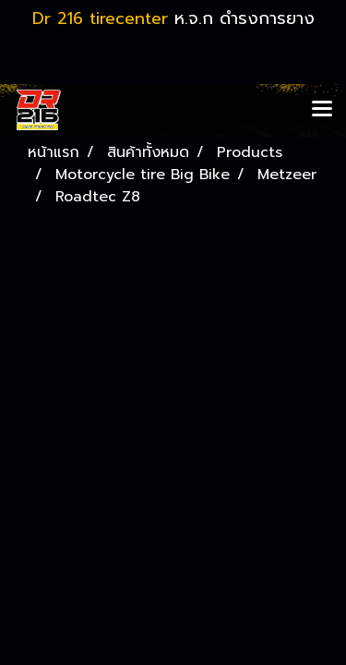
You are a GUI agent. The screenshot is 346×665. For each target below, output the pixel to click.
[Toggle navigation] (322, 110)
